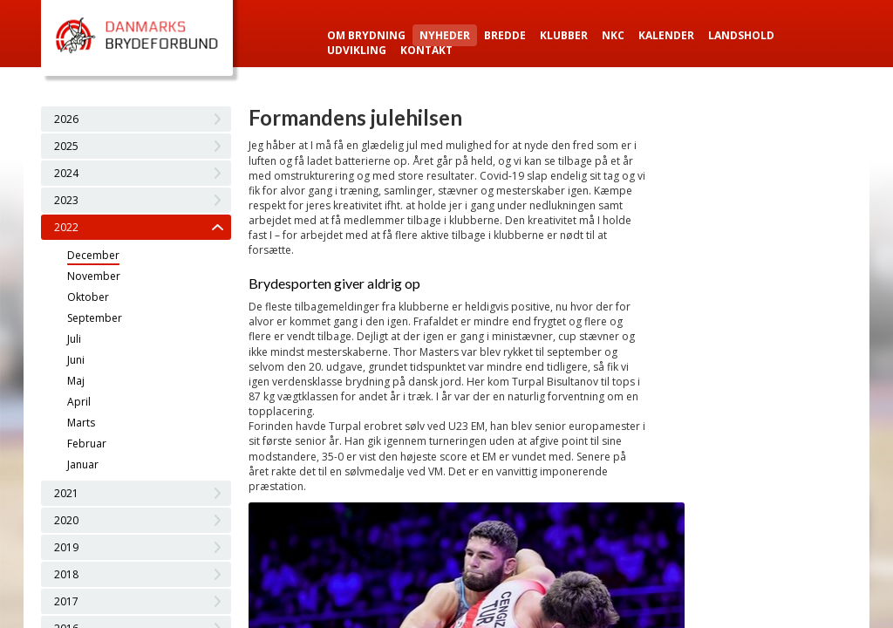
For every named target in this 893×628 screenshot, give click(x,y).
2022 (66, 227)
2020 (66, 520)
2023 (66, 200)
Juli (74, 338)
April (79, 401)
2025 (66, 146)
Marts (81, 422)
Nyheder (444, 35)
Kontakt (426, 50)
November (93, 276)
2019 (66, 547)
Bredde (505, 35)
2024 (66, 173)
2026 (66, 119)
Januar (83, 464)
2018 (66, 574)
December (93, 255)
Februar (86, 443)
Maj (76, 380)
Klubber (564, 35)
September (94, 318)
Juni (76, 359)
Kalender (666, 35)
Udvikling (356, 50)
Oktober (88, 297)
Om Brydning (366, 35)
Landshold (741, 35)
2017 (66, 601)
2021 (66, 493)
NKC (613, 35)
